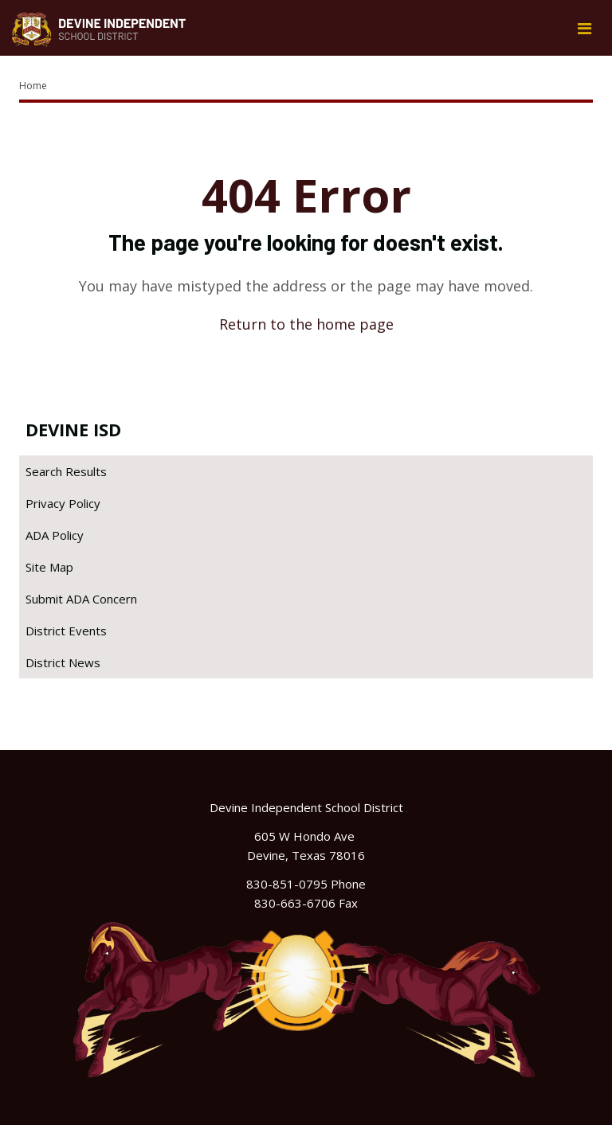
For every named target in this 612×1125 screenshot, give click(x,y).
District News (63, 662)
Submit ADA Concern (81, 599)
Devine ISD (73, 429)
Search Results (66, 471)
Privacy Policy (63, 503)
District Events (66, 631)
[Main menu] (584, 28)
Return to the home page (306, 324)
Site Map (49, 567)
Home (33, 85)
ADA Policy (55, 535)
